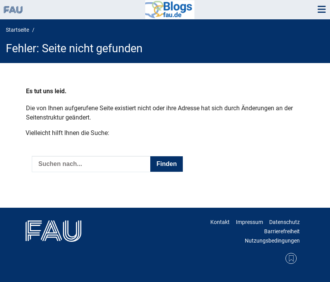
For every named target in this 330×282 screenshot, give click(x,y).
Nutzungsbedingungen (272, 241)
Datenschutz (284, 222)
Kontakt (220, 222)
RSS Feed (291, 258)
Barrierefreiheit (282, 231)
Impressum (249, 222)
